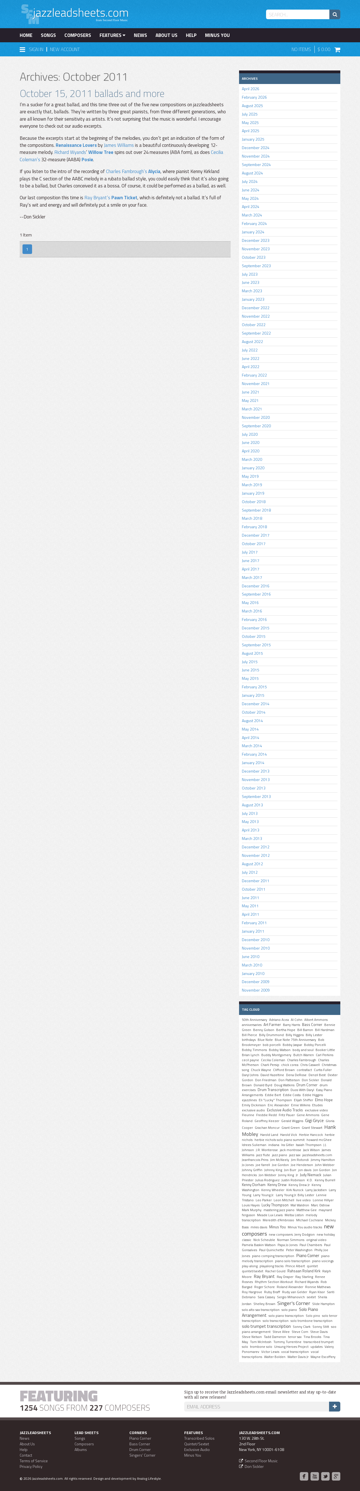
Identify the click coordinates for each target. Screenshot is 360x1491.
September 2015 (256, 645)
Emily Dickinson (254, 1105)
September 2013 (256, 796)
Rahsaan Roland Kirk (303, 1271)
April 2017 (250, 569)
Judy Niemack (310, 1175)
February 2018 (254, 527)
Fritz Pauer (287, 1115)
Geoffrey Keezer (267, 1120)
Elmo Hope (324, 1100)
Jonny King (286, 1175)
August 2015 (252, 653)
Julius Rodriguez (267, 1180)
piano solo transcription (292, 1261)
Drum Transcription (273, 1089)
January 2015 (253, 695)
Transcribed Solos (199, 1438)
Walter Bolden (274, 1356)
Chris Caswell (310, 1064)
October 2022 (254, 325)
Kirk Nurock (294, 1190)
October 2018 (254, 502)
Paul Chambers (311, 1244)
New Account (65, 49)
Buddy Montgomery (276, 1055)
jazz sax (294, 1155)
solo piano (289, 1309)
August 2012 (252, 864)
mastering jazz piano (279, 1210)
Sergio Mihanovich (291, 1297)
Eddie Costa (292, 1095)
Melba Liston (294, 1215)
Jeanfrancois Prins (255, 1159)
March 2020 (252, 459)
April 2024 (250, 206)
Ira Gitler (287, 1144)
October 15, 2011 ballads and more (92, 93)
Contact (26, 1455)
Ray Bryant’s (97, 197)
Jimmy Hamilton (323, 1159)
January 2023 (253, 299)
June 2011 (250, 898)
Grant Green (291, 1127)
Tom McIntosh (260, 1341)
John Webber (324, 1164)
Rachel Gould (275, 1271)
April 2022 (250, 367)
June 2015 (250, 670)
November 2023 (256, 249)
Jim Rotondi (300, 1159)
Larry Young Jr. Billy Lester (295, 1195)
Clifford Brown (284, 1069)
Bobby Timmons (254, 1049)
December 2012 (255, 847)
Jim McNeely (279, 1159)
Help (191, 35)
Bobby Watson (280, 1049)
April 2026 (250, 89)
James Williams (119, 145)
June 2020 (250, 442)
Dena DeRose (296, 1075)
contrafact (304, 1069)
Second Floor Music (261, 1461)
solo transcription (276, 1320)
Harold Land (269, 1134)
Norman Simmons (290, 1239)
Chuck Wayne (261, 1069)
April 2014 (250, 737)
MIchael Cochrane (309, 1220)
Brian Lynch (250, 1055)
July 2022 (250, 350)
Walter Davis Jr (298, 1356)
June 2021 (250, 392)
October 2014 (254, 712)
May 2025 (250, 122)
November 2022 (256, 316)
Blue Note (265, 1039)
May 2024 (250, 198)
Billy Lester (314, 1034)
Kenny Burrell (325, 1180)
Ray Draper (285, 1276)
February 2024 (254, 223)
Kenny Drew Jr (299, 1184)
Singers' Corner (142, 1455)
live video (303, 1200)
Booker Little (325, 1049)
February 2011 (254, 923)
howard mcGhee (319, 1139)
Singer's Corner (293, 1303)
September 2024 (256, 164)
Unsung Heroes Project (291, 1346)
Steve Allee (281, 1331)
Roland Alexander (290, 1286)
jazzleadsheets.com (317, 1155)
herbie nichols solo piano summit (280, 1139)
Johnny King (273, 1170)
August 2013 (252, 805)
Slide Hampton (323, 1303)
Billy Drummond (271, 1034)
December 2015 (255, 628)
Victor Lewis (270, 1351)
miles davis (259, 1227)
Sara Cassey (266, 1297)
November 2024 (256, 156)
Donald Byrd (263, 1085)
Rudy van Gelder (294, 1292)
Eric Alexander (278, 1105)
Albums (81, 1449)
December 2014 (255, 704)
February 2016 (254, 619)
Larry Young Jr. (263, 1195)
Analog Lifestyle (149, 1478)
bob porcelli (272, 1044)
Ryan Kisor (317, 1292)
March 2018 (252, 518)
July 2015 (250, 662)
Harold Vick (288, 1134)
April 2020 (250, 451)
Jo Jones (248, 1164)
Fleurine (248, 1115)
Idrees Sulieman (254, 1144)
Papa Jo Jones (288, 1244)
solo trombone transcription (311, 1320)
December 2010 (255, 940)
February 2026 (254, 97)
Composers (77, 35)
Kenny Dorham (254, 1184)
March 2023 (252, 291)
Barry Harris (291, 1024)
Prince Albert (295, 1266)
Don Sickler (310, 1080)
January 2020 (253, 468)
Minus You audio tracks (305, 1227)
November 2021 (256, 383)
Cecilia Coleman (273, 1060)
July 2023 (250, 274)
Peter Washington (299, 1250)
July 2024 (250, 181)
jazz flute (263, 1155)
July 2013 (250, 813)
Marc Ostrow (320, 1205)
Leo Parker (264, 1200)
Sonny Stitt (320, 1326)
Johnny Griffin (252, 1170)
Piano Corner (307, 1255)
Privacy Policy (31, 1466)
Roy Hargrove (252, 1292)
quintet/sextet (252, 1271)
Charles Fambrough (301, 1060)
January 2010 (253, 973)
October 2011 (254, 889)
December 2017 (255, 535)
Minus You (217, 35)
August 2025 (252, 106)
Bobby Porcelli (315, 1044)
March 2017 (252, 577)
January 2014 (253, 763)
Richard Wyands (70, 152)
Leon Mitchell (284, 1200)
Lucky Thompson (275, 1205)
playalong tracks (272, 1266)
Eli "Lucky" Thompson (275, 1100)
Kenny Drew (277, 1184)
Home (26, 35)
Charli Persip (270, 1064)
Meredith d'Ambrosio (278, 1220)
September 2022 (256, 333)
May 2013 (250, 821)
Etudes (317, 1105)
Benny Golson (263, 1029)
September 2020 (256, 426)
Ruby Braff (272, 1292)
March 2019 (252, 485)
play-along (250, 1266)
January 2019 (253, 493)
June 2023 (250, 282)
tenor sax (295, 1336)
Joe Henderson (302, 1164)
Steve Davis (319, 1331)
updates (316, 1346)
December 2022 (255, 308)
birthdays (249, 1039)
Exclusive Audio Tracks (285, 1110)
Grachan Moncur (267, 1127)
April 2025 (250, 131)
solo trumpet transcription (266, 1326)
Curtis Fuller (323, 1069)
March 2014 (252, 746)
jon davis (304, 1170)
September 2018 (256, 510)
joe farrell (263, 1164)
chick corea (289, 1064)
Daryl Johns (250, 1075)
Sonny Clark (301, 1326)
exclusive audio (253, 1110)
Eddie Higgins (313, 1095)
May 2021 (250, 400)
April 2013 (250, 830)
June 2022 (250, 358)
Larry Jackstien (316, 1190)
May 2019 (250, 476)
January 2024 (253, 232)
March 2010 (252, 965)
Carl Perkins (324, 1055)
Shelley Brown (264, 1303)
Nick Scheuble (264, 1239)
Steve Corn (300, 1331)
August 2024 (252, 173)
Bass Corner (312, 1024)
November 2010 (256, 948)
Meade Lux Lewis (270, 1215)
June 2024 (250, 190)
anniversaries (252, 1024)
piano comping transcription (273, 1255)
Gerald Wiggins (292, 1120)
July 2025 (250, 114)
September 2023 (256, 266)
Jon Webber (267, 1175)
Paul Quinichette (271, 1250)
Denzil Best (317, 1075)
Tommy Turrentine (287, 1341)
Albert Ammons (316, 1019)
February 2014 (254, 754)
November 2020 (256, 417)
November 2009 (256, 990)
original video (316, 1239)
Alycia (154, 171)
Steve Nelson (252, 1336)
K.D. (310, 1180)
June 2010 (250, 956)
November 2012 (256, 855)
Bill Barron (305, 1029)
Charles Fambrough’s (126, 171)
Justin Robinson (293, 1180)
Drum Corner (307, 1085)
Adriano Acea (279, 1019)
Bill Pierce (249, 1034)
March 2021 (252, 409)
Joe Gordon (280, 1164)
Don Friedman (265, 1080)
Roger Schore (264, 1286)
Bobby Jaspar (292, 1044)
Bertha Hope (285, 1029)
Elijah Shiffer (303, 1100)
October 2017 (254, 544)
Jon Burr (290, 1170)
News (140, 35)
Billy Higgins (295, 1034)
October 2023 (254, 257)
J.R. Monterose (267, 1149)
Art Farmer (272, 1024)
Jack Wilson (311, 1149)
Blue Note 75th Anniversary (295, 1039)
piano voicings (323, 1261)
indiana (273, 1144)
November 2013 (256, 779)
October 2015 (254, 636)
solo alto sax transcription (261, 1309)
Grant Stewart (312, 1127)
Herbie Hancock (311, 1134)
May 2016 (250, 602)
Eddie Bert (273, 1095)
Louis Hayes (251, 1205)
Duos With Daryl (302, 1089)
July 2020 (250, 434)
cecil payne (250, 1060)
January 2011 (253, 931)
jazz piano (279, 1155)
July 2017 (250, 552)
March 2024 (252, 215)
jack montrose (290, 1149)
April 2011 (250, 914)
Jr (297, 1175)
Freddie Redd (266, 1115)
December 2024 (255, 148)
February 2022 (254, 375)
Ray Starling (304, 1276)
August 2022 (252, 341)
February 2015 (254, 687)
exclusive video (316, 1110)
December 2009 (255, 982)
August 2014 (252, 721)
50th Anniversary (254, 1019)
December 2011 (255, 881)
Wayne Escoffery (323, 1356)
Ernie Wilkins (300, 1105)
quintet (312, 1266)
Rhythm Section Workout (274, 1281)
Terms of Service (34, 1461)
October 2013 (254, 788)
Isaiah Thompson (308, 1144)
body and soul (303, 1049)
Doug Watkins (284, 1085)
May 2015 (250, 678)
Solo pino (313, 1315)
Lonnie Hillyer (323, 1200)
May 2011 (250, 906)
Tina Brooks (312, 1336)
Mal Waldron (300, 1205)
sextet (311, 1297)
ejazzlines (249, 1100)
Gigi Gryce (314, 1120)
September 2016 (256, 594)
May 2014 (250, 729)
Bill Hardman (324, 1029)
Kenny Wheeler (272, 1190)
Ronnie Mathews (317, 1286)
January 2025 (253, 139)
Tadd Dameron (275, 1336)
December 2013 (255, 771)
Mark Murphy (252, 1210)
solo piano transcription (286, 1315)
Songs (48, 35)
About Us (166, 35)
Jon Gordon (321, 1170)
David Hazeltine (272, 1075)
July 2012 (250, 872)
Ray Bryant (264, 1276)
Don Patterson (289, 1080)
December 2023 (255, 240)
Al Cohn (296, 1019)
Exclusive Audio (197, 1449)
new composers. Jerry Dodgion (292, 1234)
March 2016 (252, 611)
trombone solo (261, 1346)
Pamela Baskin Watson (259, 1244)
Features (112, 35)
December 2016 (255, 586)
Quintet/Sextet (196, 1444)
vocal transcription (295, 1351)
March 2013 (252, 838)
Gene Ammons (308, 1115)
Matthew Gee (306, 1210)
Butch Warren (303, 1055)
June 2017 (250, 560)
